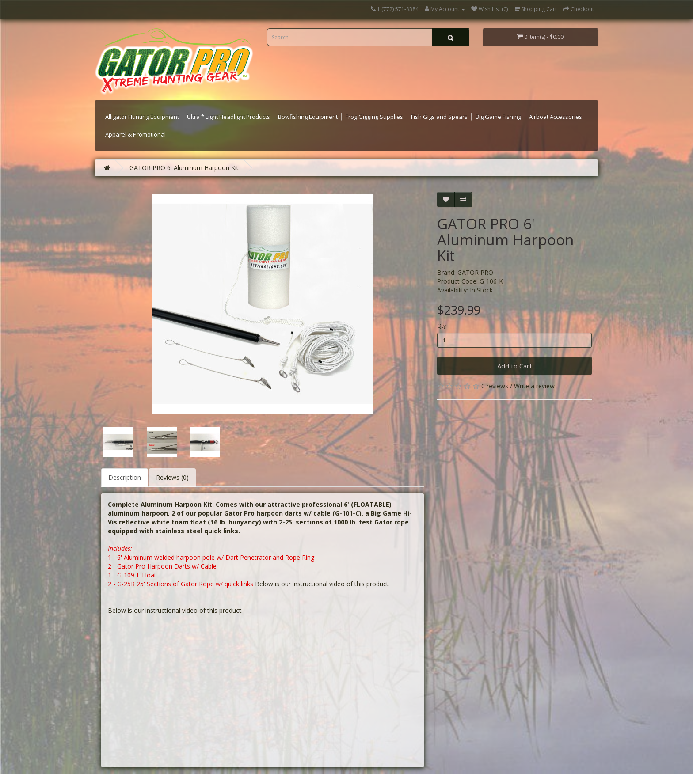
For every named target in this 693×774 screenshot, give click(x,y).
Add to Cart (514, 365)
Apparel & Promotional (135, 134)
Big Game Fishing (498, 117)
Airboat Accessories (555, 117)
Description (124, 477)
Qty (441, 326)
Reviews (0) (172, 477)
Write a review (534, 386)
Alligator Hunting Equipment (142, 117)
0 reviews (494, 386)
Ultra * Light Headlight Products (228, 117)
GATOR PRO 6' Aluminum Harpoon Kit (184, 167)
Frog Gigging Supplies (374, 117)
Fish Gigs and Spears (439, 117)
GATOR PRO (475, 272)
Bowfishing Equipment (308, 117)
